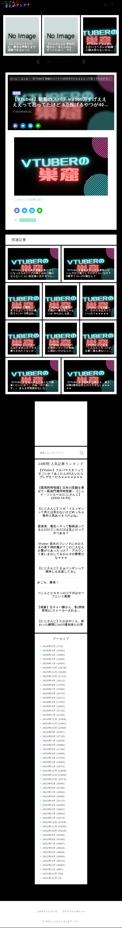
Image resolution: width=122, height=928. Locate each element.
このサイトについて (47, 912)
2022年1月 (49, 869)
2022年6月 (49, 848)
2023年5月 (49, 801)
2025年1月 (49, 715)
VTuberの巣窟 (27, 220)
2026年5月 (49, 646)
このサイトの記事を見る (28, 200)
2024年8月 (49, 736)
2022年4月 (49, 856)
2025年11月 (50, 672)
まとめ (24, 79)
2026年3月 (49, 655)
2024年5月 (49, 749)
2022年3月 (49, 861)
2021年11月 (50, 878)
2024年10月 (50, 728)
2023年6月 (49, 796)
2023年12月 (50, 771)
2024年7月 (49, 741)
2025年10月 (50, 676)
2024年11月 (50, 723)
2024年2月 (49, 762)
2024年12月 (50, 719)
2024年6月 (49, 745)
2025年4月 (49, 702)
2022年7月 (49, 844)
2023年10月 (50, 779)
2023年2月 (49, 813)
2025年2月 (49, 711)
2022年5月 (49, 852)
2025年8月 (49, 685)
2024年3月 (49, 758)
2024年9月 (49, 732)
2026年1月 (49, 663)
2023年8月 (49, 788)
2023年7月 (49, 792)
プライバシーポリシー (73, 912)
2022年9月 (49, 835)
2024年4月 (49, 753)
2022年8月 (49, 839)
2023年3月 (49, 809)
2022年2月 (49, 865)
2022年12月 (50, 822)
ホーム (14, 79)
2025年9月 (49, 680)
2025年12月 (50, 668)
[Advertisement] (61, 424)
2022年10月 (50, 831)
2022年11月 (50, 826)
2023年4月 (49, 805)
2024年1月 (49, 766)
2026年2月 (49, 659)
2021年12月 (50, 874)
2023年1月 (49, 818)
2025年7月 (49, 689)
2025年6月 (49, 693)
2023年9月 (49, 783)
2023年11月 (50, 775)
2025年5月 (49, 698)
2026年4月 (49, 650)
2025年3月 (49, 706)
